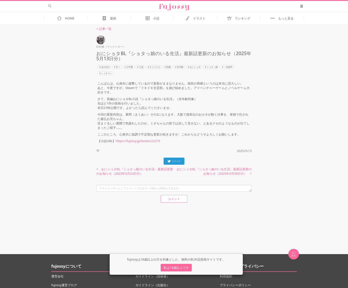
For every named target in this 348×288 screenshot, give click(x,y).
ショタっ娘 (212, 66)
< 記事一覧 (103, 29)
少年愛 (129, 66)
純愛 (168, 66)
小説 (141, 66)
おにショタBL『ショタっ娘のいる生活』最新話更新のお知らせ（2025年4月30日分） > (214, 171)
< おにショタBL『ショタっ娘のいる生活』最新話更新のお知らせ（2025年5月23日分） (134, 171)
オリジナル (154, 66)
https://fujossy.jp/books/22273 (138, 141)
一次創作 (228, 66)
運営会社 (57, 276)
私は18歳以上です (176, 267)
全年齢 (180, 66)
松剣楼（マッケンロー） (111, 46)
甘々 (118, 66)
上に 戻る (293, 254)
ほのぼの (105, 66)
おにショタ (195, 66)
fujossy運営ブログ (64, 285)
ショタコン (106, 73)
